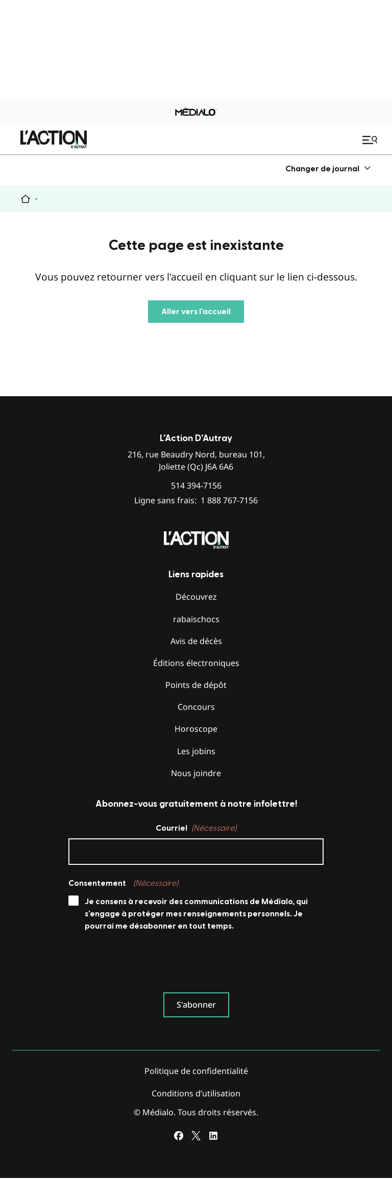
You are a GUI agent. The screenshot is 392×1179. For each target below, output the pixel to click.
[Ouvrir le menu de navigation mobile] (371, 139)
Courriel (196, 828)
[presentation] (146, 964)
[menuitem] (328, 168)
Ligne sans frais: (196, 500)
